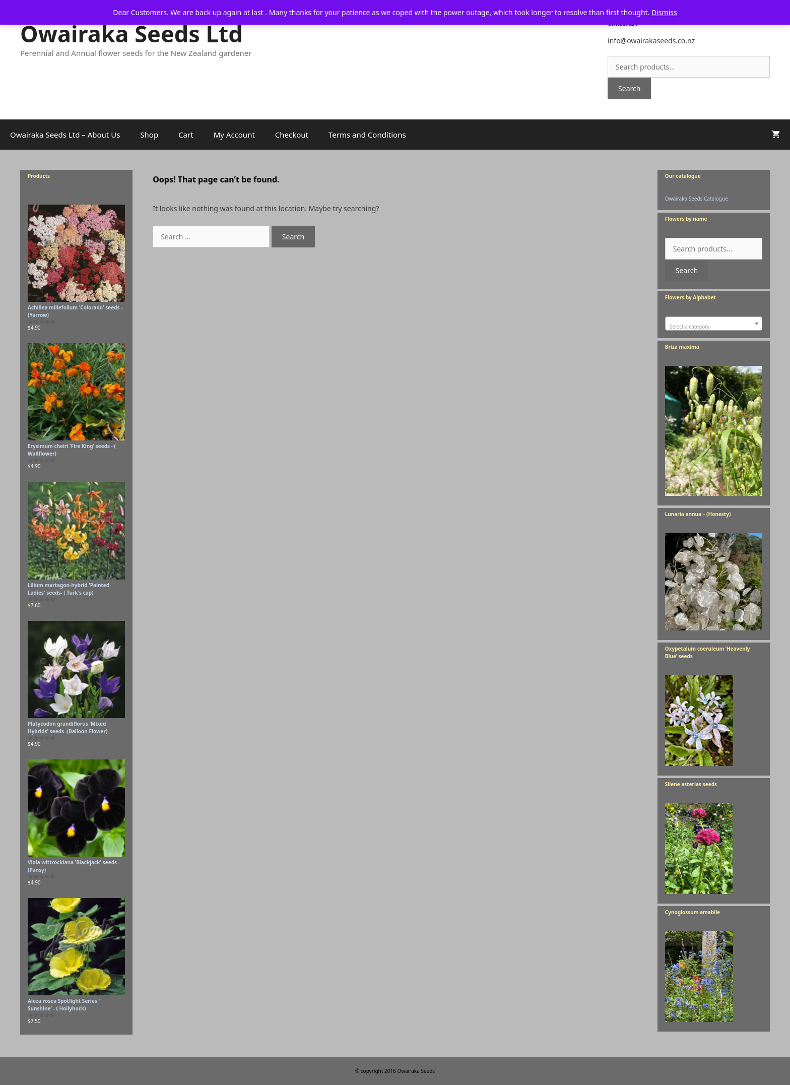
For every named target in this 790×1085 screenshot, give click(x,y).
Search (629, 88)
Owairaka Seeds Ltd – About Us (65, 135)
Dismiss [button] (664, 12)
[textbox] (714, 326)
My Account (234, 135)
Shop (149, 135)
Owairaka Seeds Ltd (131, 33)
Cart (185, 135)
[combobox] (713, 323)
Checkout (291, 135)
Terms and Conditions (367, 135)
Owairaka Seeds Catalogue (696, 198)
